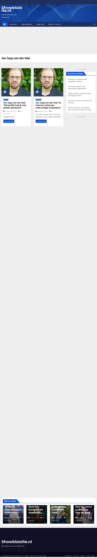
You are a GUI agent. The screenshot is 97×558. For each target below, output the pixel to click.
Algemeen (38, 99)
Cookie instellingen (41, 555)
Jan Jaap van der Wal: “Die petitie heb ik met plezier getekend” (14, 105)
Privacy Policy (54, 24)
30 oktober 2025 (11, 111)
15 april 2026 (11, 517)
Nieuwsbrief (27, 24)
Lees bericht (8, 121)
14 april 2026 (81, 517)
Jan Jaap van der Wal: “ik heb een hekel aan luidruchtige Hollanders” (48, 105)
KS (51, 111)
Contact (14, 24)
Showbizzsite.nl (11, 9)
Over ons (40, 24)
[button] (94, 24)
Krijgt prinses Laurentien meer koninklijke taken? (59, 512)
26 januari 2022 (43, 111)
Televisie (6, 99)
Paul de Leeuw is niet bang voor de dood (83, 509)
